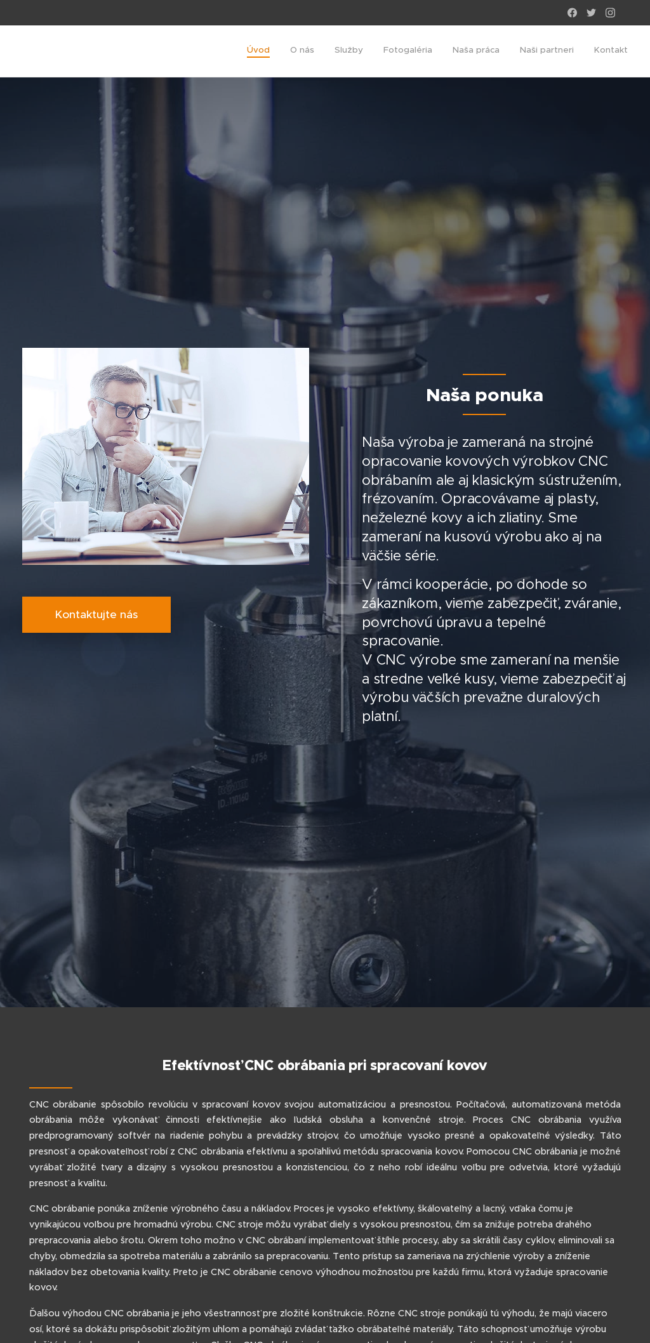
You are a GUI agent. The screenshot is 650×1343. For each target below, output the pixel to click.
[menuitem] (509, 51)
